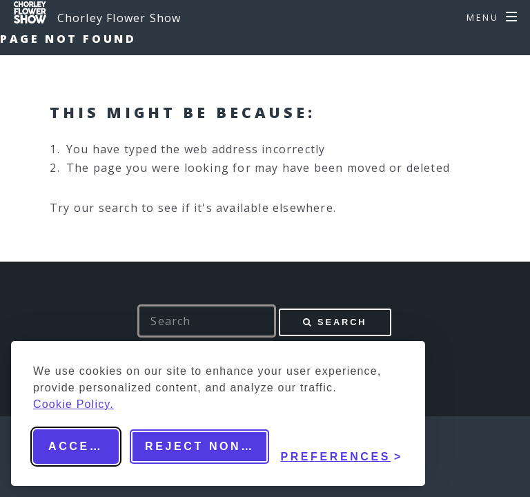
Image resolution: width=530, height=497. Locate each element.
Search (341, 322)
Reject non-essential (207, 446)
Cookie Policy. (73, 404)
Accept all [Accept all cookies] (83, 446)
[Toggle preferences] (341, 446)
